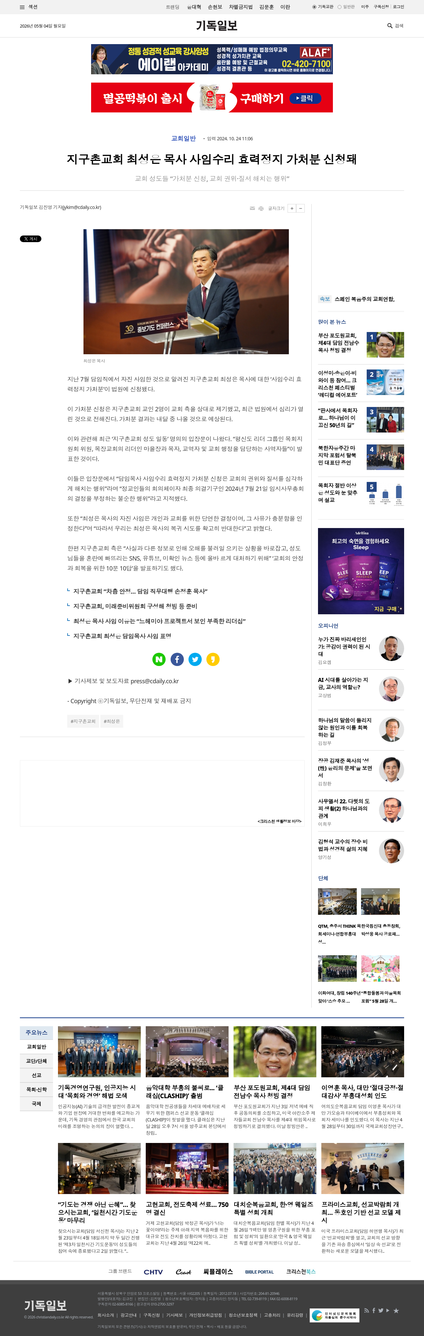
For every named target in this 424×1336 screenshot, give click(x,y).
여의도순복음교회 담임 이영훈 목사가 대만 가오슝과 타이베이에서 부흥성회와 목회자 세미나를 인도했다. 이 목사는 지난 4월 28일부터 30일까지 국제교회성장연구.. (362, 1116)
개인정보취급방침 (205, 1315)
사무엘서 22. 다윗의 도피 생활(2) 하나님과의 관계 (344, 809)
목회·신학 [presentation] (36, 1089)
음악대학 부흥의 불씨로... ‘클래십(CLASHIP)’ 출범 (184, 1092)
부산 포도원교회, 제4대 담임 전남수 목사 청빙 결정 (338, 343)
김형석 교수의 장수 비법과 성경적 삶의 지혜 (343, 845)
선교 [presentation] (36, 1075)
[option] (339, 918)
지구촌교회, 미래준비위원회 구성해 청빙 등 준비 (135, 606)
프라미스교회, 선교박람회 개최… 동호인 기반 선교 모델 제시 (361, 1212)
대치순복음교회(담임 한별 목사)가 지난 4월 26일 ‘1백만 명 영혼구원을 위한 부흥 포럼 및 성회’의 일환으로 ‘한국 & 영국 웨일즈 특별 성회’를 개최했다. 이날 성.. (274, 1233)
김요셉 (324, 662)
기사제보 (174, 1315)
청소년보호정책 (243, 1315)
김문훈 (266, 7)
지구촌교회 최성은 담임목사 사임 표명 (122, 636)
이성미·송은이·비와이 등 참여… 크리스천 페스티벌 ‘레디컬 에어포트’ (337, 384)
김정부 (324, 743)
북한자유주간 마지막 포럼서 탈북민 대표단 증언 (337, 455)
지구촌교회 (85, 721)
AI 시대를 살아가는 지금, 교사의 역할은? (343, 683)
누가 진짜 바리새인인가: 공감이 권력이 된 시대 (344, 647)
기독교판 (325, 7)
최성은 (113, 721)
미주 (365, 7)
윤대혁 (194, 7)
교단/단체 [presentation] (36, 1061)
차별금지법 (241, 7)
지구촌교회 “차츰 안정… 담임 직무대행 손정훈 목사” (140, 591)
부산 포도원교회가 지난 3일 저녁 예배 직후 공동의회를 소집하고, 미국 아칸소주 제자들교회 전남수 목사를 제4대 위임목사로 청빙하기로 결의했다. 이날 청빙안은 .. (275, 1116)
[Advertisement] (361, 245)
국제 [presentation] (36, 1104)
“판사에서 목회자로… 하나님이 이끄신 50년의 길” (337, 418)
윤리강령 (295, 1315)
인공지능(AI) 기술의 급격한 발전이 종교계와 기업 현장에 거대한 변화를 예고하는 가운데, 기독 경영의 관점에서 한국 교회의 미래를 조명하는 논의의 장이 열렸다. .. (99, 1116)
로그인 (398, 7)
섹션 (29, 7)
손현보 (215, 7)
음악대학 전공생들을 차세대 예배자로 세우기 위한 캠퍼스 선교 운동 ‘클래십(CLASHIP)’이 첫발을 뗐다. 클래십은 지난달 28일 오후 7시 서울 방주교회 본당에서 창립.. (186, 1119)
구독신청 (381, 7)
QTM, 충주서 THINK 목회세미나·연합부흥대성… (339, 934)
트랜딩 (172, 7)
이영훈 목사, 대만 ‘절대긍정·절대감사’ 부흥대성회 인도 (362, 1092)
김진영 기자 (50, 207)
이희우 (324, 824)
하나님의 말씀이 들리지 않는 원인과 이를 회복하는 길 (345, 728)
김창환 (324, 783)
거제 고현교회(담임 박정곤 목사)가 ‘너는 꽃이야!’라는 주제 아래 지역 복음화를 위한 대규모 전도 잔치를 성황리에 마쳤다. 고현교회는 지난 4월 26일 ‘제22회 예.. (187, 1233)
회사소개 (105, 1315)
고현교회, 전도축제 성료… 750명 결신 (187, 1208)
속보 (325, 299)
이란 (285, 7)
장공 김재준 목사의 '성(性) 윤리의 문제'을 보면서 (345, 768)
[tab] (36, 1047)
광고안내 (129, 1315)
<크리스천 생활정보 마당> (279, 821)
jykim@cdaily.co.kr (81, 207)
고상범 (324, 695)
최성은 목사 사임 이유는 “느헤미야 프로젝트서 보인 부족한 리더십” (159, 621)
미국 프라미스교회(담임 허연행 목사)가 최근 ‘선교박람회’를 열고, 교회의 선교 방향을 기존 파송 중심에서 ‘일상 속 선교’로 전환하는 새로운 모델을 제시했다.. (362, 1241)
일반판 (348, 7)
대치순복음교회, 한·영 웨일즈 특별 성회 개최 (273, 1208)
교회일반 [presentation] (36, 1046)
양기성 (324, 857)
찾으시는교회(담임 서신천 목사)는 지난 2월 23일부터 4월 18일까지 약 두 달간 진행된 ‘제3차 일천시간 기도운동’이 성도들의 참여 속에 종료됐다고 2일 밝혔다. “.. (99, 1241)
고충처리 (272, 1315)
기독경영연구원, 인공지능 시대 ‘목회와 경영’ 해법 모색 (97, 1092)
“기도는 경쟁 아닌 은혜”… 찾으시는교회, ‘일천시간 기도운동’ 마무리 (97, 1212)
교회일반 (183, 138)
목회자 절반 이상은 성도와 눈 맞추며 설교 (337, 493)
